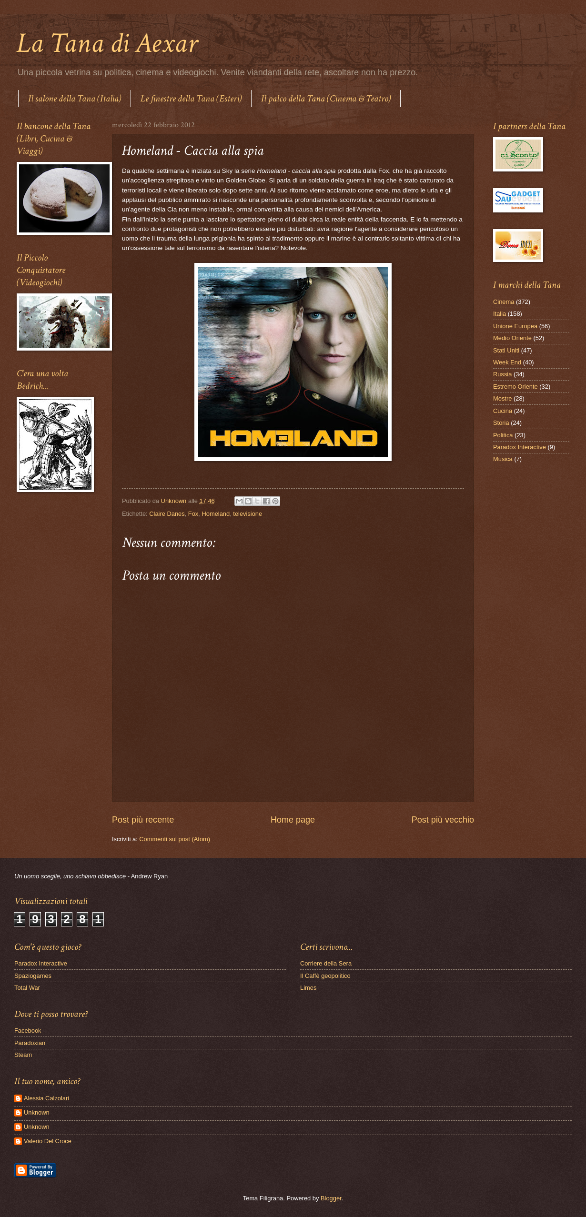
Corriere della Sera (326, 963)
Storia (501, 422)
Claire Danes (166, 513)
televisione (247, 513)
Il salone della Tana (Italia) (74, 98)
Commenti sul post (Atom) (174, 839)
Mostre (502, 398)
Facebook (27, 1030)
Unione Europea (515, 326)
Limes (308, 987)
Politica (503, 435)
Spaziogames (32, 975)
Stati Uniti (506, 350)
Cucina (502, 410)
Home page (293, 820)
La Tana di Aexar (107, 43)
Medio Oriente (512, 338)
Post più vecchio (443, 820)
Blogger (331, 1198)
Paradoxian (29, 1042)
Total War (27, 987)
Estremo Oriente (515, 386)
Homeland (216, 513)
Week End (507, 362)
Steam (23, 1054)
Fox (193, 513)
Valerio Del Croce (47, 1141)
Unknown (37, 1112)
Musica (503, 459)
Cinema (503, 301)
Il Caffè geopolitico (325, 975)
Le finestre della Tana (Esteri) (191, 98)
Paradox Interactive (519, 447)
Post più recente (143, 820)
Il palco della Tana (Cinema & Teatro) (326, 98)
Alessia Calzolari (46, 1098)
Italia (499, 313)
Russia (502, 374)
